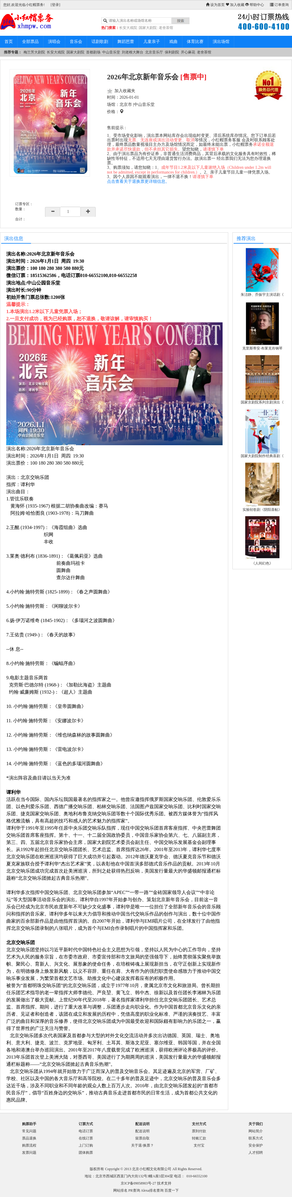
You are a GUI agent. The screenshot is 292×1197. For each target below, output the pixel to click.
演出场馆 (221, 41)
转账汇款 (199, 1138)
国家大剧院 (148, 28)
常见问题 (29, 1131)
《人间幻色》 (262, 563)
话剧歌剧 (99, 41)
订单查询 (279, 5)
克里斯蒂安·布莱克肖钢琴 (262, 348)
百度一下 (171, 1190)
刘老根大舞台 (132, 52)
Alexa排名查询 (152, 1190)
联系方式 (255, 1138)
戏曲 (173, 41)
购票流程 (29, 1145)
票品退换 (29, 1138)
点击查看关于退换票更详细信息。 (138, 181)
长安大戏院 (128, 28)
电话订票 (86, 1131)
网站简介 (255, 1131)
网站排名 (120, 1190)
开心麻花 (188, 52)
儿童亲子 (151, 41)
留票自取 (142, 1138)
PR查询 (134, 1190)
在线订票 (86, 1138)
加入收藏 (235, 5)
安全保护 (255, 1145)
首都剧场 (93, 52)
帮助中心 (254, 5)
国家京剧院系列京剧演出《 (262, 402)
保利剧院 (172, 52)
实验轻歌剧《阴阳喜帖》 (262, 510)
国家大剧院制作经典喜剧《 (262, 456)
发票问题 (29, 1152)
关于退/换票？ (142, 1145)
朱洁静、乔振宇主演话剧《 (262, 295)
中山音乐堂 (111, 52)
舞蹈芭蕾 (125, 41)
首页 (8, 41)
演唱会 (54, 41)
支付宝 (199, 1145)
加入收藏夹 (124, 91)
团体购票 (86, 1152)
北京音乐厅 (154, 52)
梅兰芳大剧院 (34, 52)
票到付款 (199, 1131)
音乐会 (76, 41)
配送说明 (142, 1131)
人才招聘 (255, 1152)
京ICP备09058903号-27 (138, 1183)
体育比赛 (195, 41)
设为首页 (215, 5)
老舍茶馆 (166, 28)
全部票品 (30, 41)
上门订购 (86, 1145)
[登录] (55, 5)
